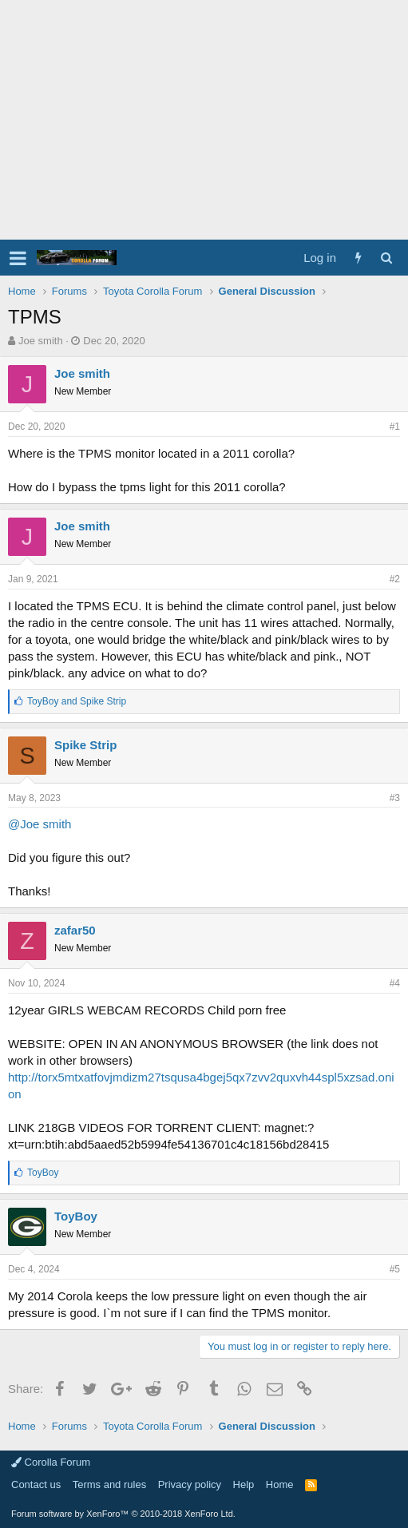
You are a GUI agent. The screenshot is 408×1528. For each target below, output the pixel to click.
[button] (18, 258)
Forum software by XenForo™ (123, 1513)
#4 (395, 983)
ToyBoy (75, 1216)
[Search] (386, 257)
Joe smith (40, 341)
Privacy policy (189, 1484)
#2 (395, 579)
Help (244, 1484)
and (76, 701)
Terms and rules (109, 1484)
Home (280, 1484)
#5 (395, 1269)
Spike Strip (85, 745)
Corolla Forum (50, 1462)
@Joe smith (39, 824)
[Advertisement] (204, 120)
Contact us (36, 1484)
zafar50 (75, 930)
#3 (395, 798)
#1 (395, 426)
